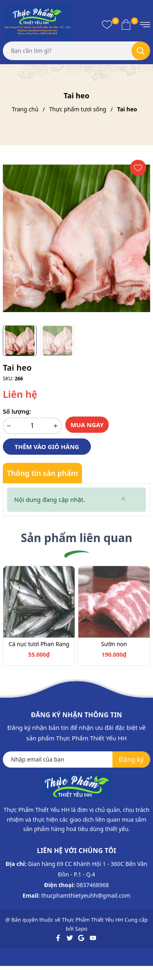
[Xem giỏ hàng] (126, 24)
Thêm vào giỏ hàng (47, 447)
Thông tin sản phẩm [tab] (42, 473)
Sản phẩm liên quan (76, 537)
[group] (76, 238)
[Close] (123, 499)
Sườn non (114, 644)
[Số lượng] (32, 426)
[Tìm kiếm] (140, 50)
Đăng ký (131, 759)
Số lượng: (17, 411)
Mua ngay (87, 425)
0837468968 (92, 885)
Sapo (81, 928)
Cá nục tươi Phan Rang (39, 644)
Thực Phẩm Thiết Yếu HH (92, 919)
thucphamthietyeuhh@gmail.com (85, 895)
